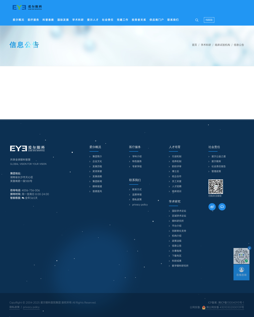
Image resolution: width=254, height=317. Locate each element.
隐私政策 (137, 199)
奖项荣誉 (97, 171)
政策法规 (176, 240)
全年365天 (30, 198)
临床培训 (176, 191)
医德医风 (97, 191)
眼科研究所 (178, 220)
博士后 (175, 171)
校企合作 (176, 176)
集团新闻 (97, 181)
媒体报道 (97, 186)
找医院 (209, 20)
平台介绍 (176, 225)
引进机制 (176, 156)
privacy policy (140, 204)
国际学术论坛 (179, 210)
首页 (194, 44)
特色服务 (137, 161)
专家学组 (137, 166)
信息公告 (239, 44)
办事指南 (176, 250)
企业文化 (97, 161)
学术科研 (206, 44)
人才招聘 (176, 186)
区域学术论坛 (179, 215)
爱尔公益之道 (219, 156)
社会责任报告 (219, 166)
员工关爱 (176, 181)
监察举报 (137, 194)
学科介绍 (137, 156)
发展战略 (97, 176)
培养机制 (176, 161)
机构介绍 (176, 235)
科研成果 (176, 260)
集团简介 (97, 156)
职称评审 (176, 166)
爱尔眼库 (216, 161)
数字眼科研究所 (180, 265)
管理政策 (216, 171)
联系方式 (137, 189)
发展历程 (97, 166)
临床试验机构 (222, 44)
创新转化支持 (179, 230)
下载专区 (176, 255)
